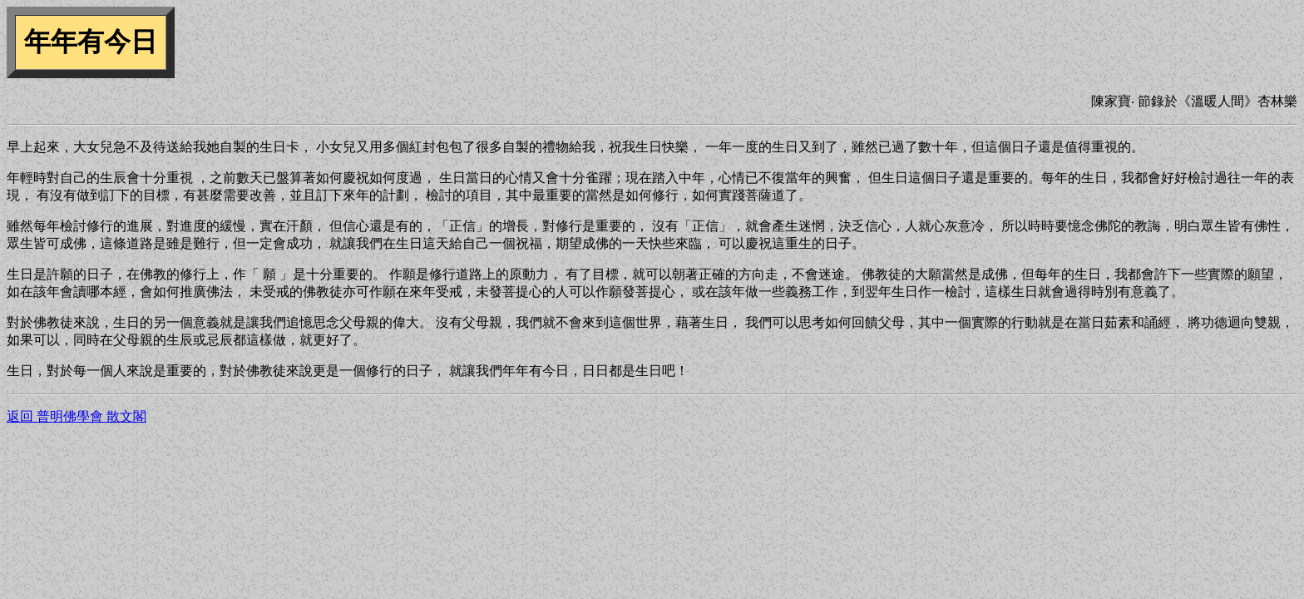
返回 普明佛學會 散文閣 (76, 416)
